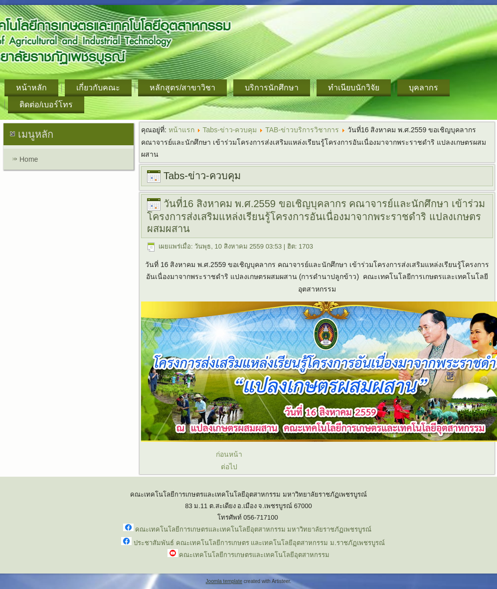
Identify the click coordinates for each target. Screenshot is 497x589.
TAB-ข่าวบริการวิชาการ (302, 130)
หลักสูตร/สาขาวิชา (182, 87)
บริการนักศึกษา (272, 87)
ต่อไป (229, 467)
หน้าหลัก (31, 87)
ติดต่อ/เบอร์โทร (46, 104)
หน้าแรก (181, 130)
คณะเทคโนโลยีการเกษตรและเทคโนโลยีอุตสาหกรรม (254, 555)
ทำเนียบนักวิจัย (353, 87)
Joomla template (224, 581)
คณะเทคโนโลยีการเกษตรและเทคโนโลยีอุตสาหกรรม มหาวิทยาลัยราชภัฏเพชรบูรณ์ (253, 529)
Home (28, 159)
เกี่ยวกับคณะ (98, 87)
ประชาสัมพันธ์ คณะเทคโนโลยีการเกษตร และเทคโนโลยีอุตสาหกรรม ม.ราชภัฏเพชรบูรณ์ (259, 543)
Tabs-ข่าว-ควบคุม (230, 130)
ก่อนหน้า (229, 454)
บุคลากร (423, 87)
